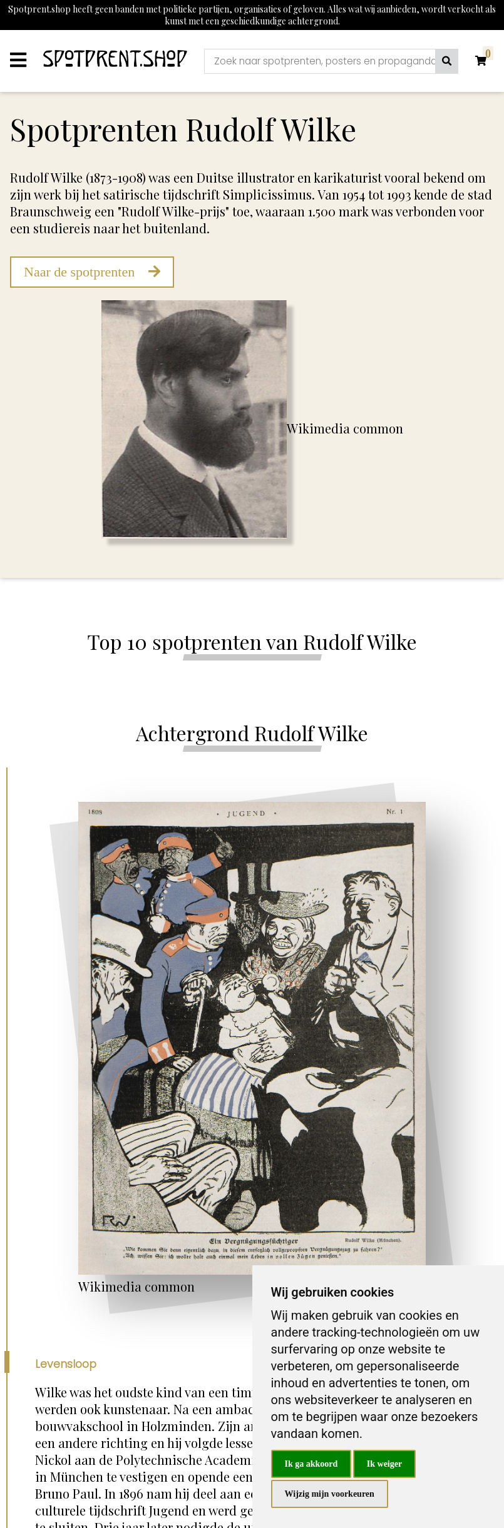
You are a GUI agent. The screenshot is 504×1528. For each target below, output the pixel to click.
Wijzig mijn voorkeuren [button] (329, 1494)
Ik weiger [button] (384, 1464)
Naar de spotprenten (92, 272)
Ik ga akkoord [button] (311, 1464)
